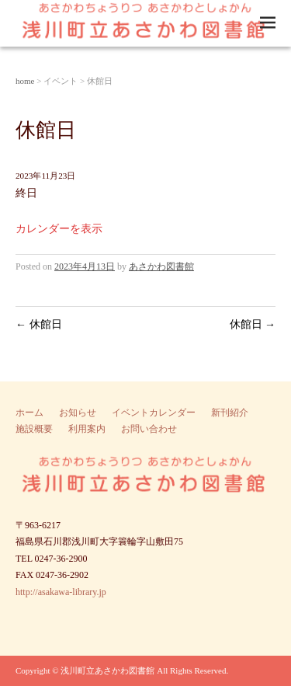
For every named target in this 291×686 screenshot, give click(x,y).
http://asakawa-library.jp (61, 592)
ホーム (29, 412)
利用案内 (87, 428)
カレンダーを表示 (59, 229)
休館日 (39, 324)
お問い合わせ (149, 428)
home (25, 80)
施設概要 (34, 428)
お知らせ (77, 412)
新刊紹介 (229, 412)
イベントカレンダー (154, 412)
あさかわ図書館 (161, 266)
